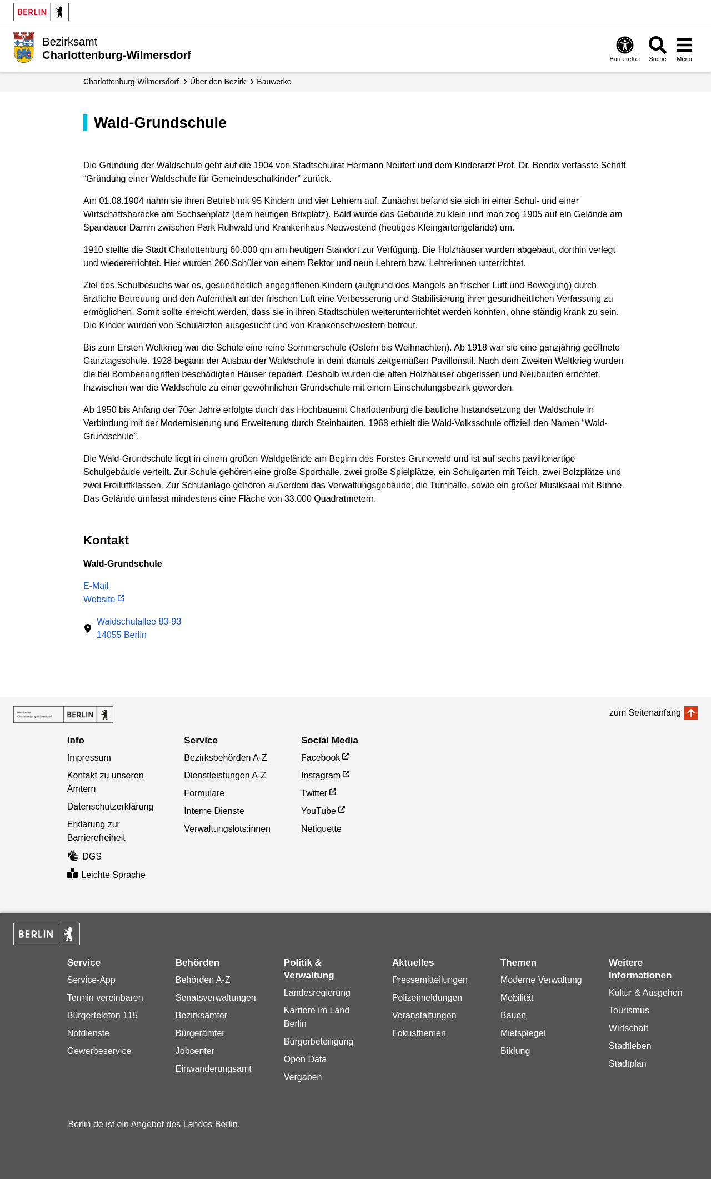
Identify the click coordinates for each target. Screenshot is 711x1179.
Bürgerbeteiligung (318, 1041)
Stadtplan (628, 1063)
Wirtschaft (628, 1028)
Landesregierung (317, 992)
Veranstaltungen (424, 1015)
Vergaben (303, 1077)
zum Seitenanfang (645, 712)
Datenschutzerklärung (110, 806)
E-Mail (95, 586)
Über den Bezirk (218, 81)
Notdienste (88, 1033)
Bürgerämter (200, 1033)
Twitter (314, 793)
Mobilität (517, 997)
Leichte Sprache (106, 875)
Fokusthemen (419, 1033)
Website (99, 599)
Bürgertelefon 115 (102, 1015)
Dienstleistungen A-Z (225, 775)
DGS (84, 856)
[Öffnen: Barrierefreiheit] (624, 48)
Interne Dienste (214, 811)
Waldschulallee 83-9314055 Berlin (139, 628)
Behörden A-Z (203, 980)
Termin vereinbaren (105, 997)
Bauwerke (274, 81)
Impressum (89, 757)
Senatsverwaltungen (216, 997)
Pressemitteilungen (430, 980)
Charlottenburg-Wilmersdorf (131, 81)
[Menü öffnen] (684, 48)
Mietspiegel (522, 1033)
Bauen (513, 1015)
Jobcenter (195, 1051)
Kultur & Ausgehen (646, 992)
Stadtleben (630, 1046)
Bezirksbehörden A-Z (225, 757)
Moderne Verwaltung (541, 980)
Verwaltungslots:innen (227, 828)
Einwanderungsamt (214, 1068)
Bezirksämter (201, 1015)
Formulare (204, 793)
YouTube (318, 811)
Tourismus (629, 1010)
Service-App (91, 980)
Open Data (305, 1059)
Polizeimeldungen (427, 997)
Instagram (321, 775)
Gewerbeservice (99, 1051)
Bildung (515, 1051)
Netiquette (321, 828)
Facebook (320, 757)
